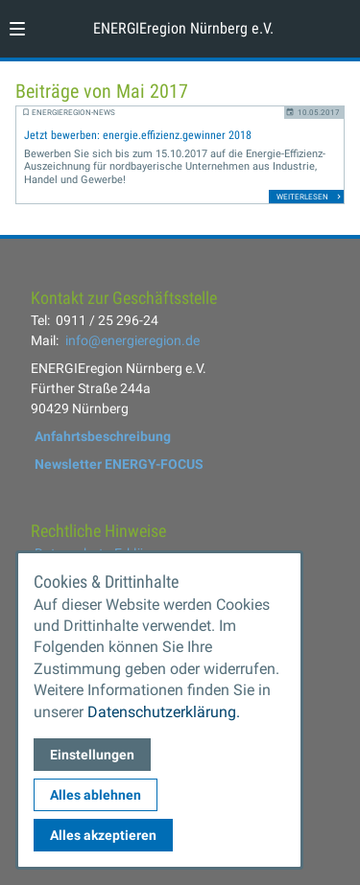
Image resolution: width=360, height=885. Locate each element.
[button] (17, 29)
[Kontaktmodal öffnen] (337, 23)
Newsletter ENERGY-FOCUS (119, 464)
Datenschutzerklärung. (163, 712)
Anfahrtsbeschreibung (103, 436)
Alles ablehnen (95, 795)
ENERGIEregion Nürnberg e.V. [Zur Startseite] (183, 28)
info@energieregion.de (132, 340)
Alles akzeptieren (103, 835)
